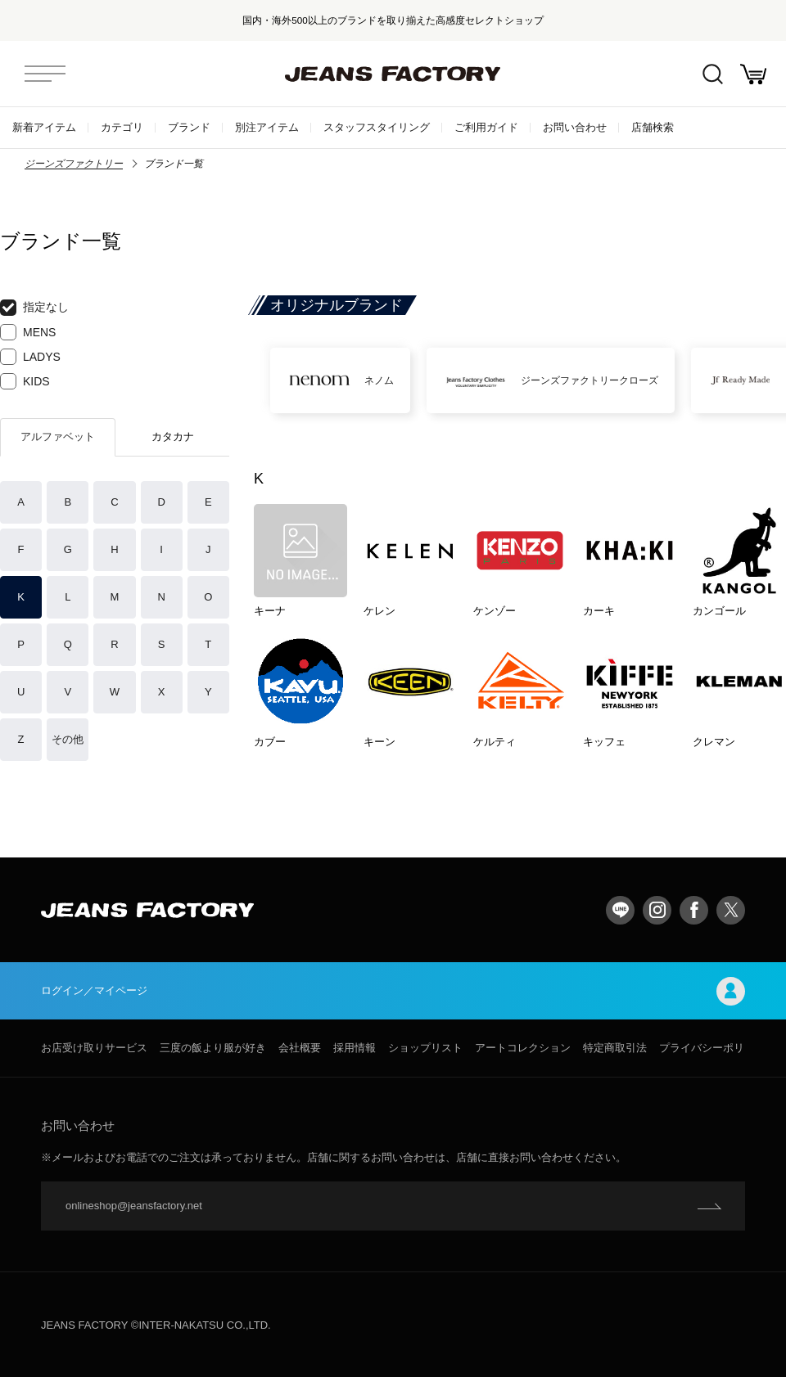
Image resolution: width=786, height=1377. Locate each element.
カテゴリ (122, 127)
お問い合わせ (575, 127)
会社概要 (299, 1048)
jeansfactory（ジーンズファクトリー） (393, 73)
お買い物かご (753, 74)
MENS (28, 332)
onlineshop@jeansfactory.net (134, 1205)
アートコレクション (523, 1048)
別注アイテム (267, 127)
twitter (730, 910)
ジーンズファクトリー (74, 163)
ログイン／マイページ (393, 991)
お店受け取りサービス (94, 1048)
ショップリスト (425, 1048)
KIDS (25, 381)
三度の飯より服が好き (213, 1048)
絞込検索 (712, 74)
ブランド (189, 127)
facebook (694, 910)
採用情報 (354, 1048)
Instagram (657, 910)
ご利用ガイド (486, 127)
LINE (620, 910)
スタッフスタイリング (376, 127)
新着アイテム (44, 127)
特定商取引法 (615, 1048)
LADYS (30, 357)
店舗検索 (652, 127)
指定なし (34, 307)
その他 (68, 739)
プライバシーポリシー (712, 1048)
